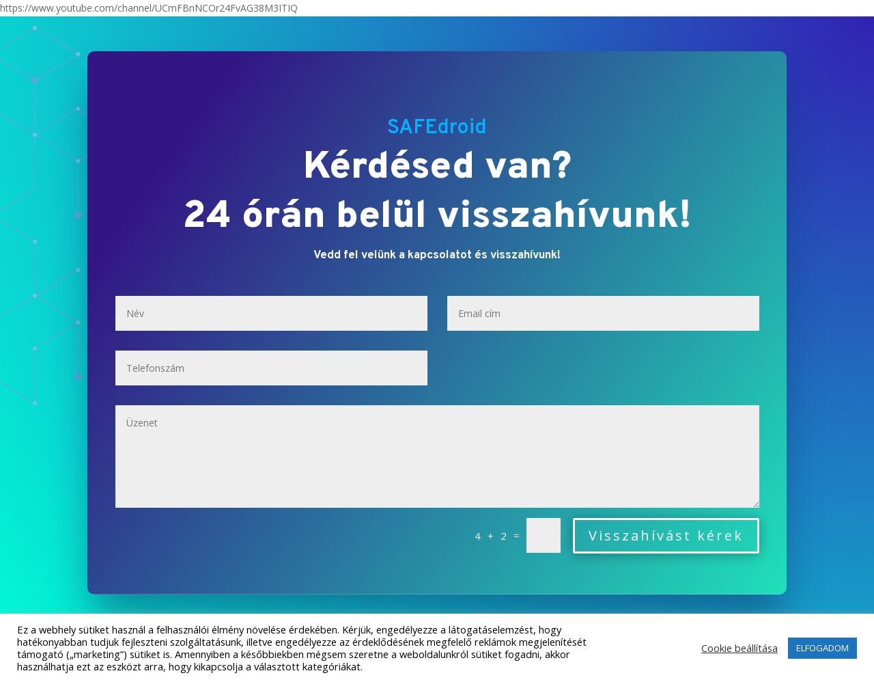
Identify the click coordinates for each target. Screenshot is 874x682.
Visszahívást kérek (666, 535)
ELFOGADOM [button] (822, 648)
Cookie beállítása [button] (739, 648)
